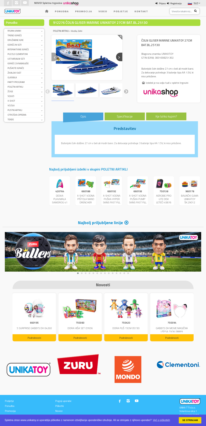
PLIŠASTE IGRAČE (16, 68)
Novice (59, 411)
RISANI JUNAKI (14, 30)
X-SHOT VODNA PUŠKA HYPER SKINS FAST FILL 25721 (111, 201)
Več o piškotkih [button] (161, 420)
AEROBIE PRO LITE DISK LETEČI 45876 (163, 199)
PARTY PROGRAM (16, 82)
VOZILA (11, 105)
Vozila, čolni (76, 31)
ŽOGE (10, 91)
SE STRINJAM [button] (190, 420)
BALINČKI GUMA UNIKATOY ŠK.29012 (189, 199)
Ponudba (62, 11)
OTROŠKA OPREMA (17, 114)
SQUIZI (11, 96)
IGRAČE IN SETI (15, 44)
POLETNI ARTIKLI (15, 86)
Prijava (162, 3)
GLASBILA (12, 77)
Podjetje (121, 11)
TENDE (11, 119)
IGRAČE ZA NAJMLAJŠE (18, 63)
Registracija (176, 3)
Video (102, 11)
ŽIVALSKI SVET (14, 72)
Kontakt (141, 11)
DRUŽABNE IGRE (15, 40)
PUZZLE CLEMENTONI (18, 54)
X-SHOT (11, 100)
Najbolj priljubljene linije (100, 222)
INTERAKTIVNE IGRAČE (18, 49)
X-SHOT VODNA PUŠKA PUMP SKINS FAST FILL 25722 (137, 201)
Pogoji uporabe (63, 401)
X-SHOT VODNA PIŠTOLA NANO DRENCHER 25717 (85, 201)
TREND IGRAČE (15, 35)
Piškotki (59, 406)
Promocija (83, 11)
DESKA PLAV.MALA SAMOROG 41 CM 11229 (59, 201)
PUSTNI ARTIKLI (15, 110)
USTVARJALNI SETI (16, 58)
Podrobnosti (34, 338)
